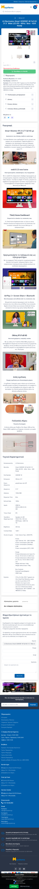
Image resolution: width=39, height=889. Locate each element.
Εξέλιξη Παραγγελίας (7, 757)
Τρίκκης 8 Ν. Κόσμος (7, 780)
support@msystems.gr (7, 819)
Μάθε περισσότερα (25, 886)
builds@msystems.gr (7, 814)
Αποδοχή (14, 886)
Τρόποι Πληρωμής (6, 752)
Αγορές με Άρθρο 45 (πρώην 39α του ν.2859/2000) (15, 760)
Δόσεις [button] (8, 99)
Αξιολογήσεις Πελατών (7, 720)
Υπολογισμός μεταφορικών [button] (15, 95)
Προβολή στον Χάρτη (7, 772)
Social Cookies (19, 881)
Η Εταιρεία (4, 717)
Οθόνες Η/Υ (22, 18)
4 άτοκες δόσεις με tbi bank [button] (15, 109)
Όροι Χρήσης (12, 863)
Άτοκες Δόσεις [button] (11, 104)
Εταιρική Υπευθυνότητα (7, 725)
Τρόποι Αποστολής (6, 755)
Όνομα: (34, 648)
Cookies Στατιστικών (19, 883)
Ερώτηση (33, 662)
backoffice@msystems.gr (8, 823)
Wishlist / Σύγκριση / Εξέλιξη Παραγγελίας (25, 1)
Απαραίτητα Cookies (18, 880)
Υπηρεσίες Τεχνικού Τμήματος (9, 722)
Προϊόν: (34, 641)
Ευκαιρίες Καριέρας (6, 727)
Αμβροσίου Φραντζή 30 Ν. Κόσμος (11, 768)
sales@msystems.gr (6, 810)
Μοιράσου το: (7, 114)
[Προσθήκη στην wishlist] (34, 62)
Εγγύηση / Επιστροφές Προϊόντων (10, 747)
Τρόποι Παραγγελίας (7, 750)
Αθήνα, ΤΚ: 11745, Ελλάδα (8, 770)
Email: (34, 655)
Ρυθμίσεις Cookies (23, 863)
